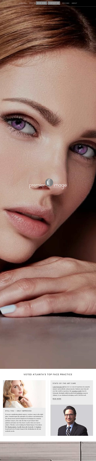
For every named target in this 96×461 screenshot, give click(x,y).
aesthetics (79, 393)
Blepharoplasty (12, 427)
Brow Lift (24, 427)
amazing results (76, 391)
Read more (57, 399)
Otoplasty (38, 427)
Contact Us (54, 3)
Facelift (19, 427)
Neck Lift (30, 427)
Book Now (41, 3)
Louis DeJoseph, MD (58, 387)
